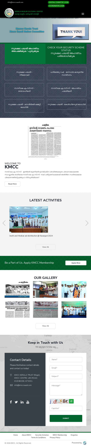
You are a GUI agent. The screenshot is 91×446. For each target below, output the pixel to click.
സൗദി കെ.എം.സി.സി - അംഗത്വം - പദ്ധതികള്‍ (66, 89)
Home (15, 435)
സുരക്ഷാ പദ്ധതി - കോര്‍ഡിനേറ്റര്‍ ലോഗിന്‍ (67, 104)
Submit (66, 418)
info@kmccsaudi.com (15, 2)
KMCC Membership (60, 435)
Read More (12, 184)
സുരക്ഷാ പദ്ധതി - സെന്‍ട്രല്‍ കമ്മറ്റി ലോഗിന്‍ (24, 106)
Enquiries (74, 435)
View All (45, 247)
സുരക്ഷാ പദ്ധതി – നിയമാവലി (24, 73)
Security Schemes (42, 435)
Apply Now (75, 263)
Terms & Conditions (38, 437)
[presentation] (4, 223)
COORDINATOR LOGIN (56, 6)
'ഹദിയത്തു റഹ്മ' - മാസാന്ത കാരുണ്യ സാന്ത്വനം (66, 73)
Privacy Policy (55, 437)
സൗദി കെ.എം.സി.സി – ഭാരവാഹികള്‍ (24, 89)
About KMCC (26, 435)
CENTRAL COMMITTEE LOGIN (58, 2)
